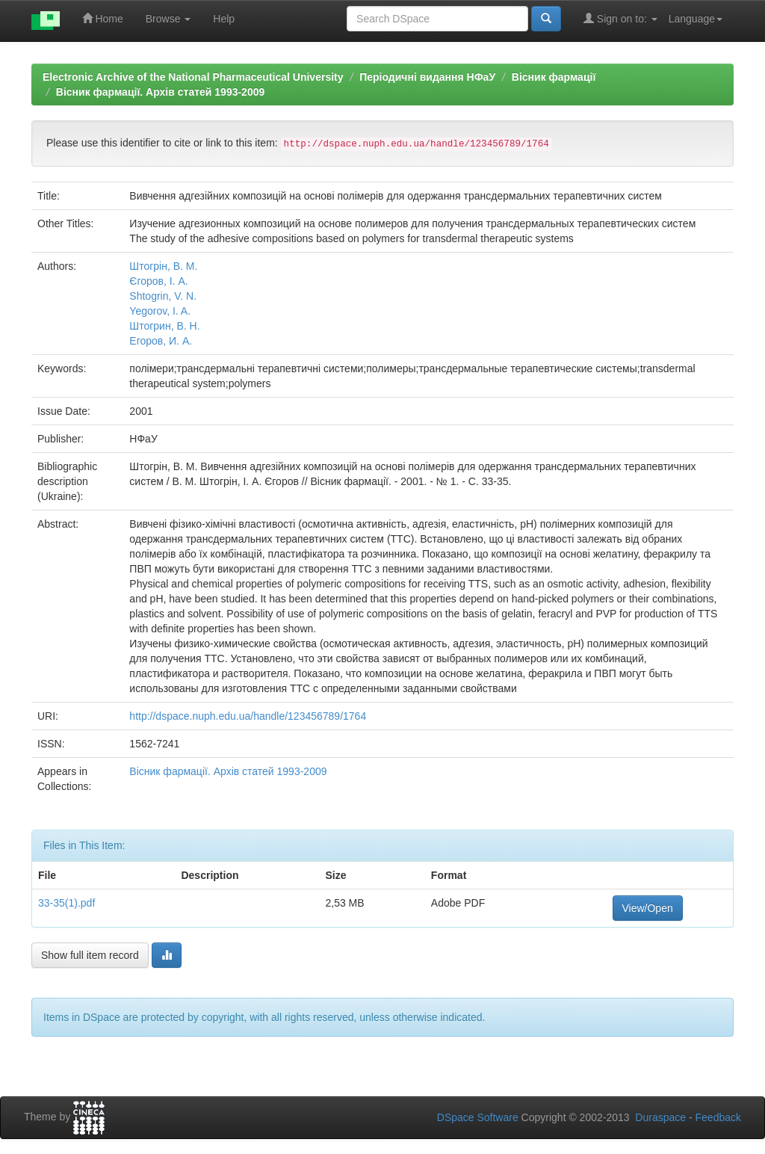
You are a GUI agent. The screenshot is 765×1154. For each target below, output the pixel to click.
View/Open (647, 908)
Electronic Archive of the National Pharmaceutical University (193, 77)
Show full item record (90, 955)
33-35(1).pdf (66, 903)
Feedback (718, 1117)
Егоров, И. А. (160, 341)
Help (224, 19)
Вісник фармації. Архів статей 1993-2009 (160, 92)
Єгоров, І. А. (158, 281)
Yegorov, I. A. (160, 311)
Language (695, 19)
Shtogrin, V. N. (162, 296)
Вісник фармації (554, 77)
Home (102, 18)
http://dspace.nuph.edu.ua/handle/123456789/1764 (247, 716)
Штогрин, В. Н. (164, 326)
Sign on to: (620, 18)
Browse (168, 19)
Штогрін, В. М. (163, 266)
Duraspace (660, 1117)
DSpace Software (477, 1117)
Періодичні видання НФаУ (427, 77)
